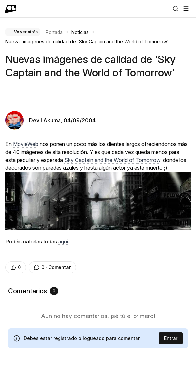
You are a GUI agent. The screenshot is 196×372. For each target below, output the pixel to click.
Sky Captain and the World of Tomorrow (112, 160)
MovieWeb (25, 144)
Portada (54, 32)
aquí (63, 241)
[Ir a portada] (10, 9)
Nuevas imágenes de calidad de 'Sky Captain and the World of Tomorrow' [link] (87, 41)
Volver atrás (23, 31)
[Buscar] (175, 8)
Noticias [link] (80, 32)
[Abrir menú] (186, 8)
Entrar (170, 338)
